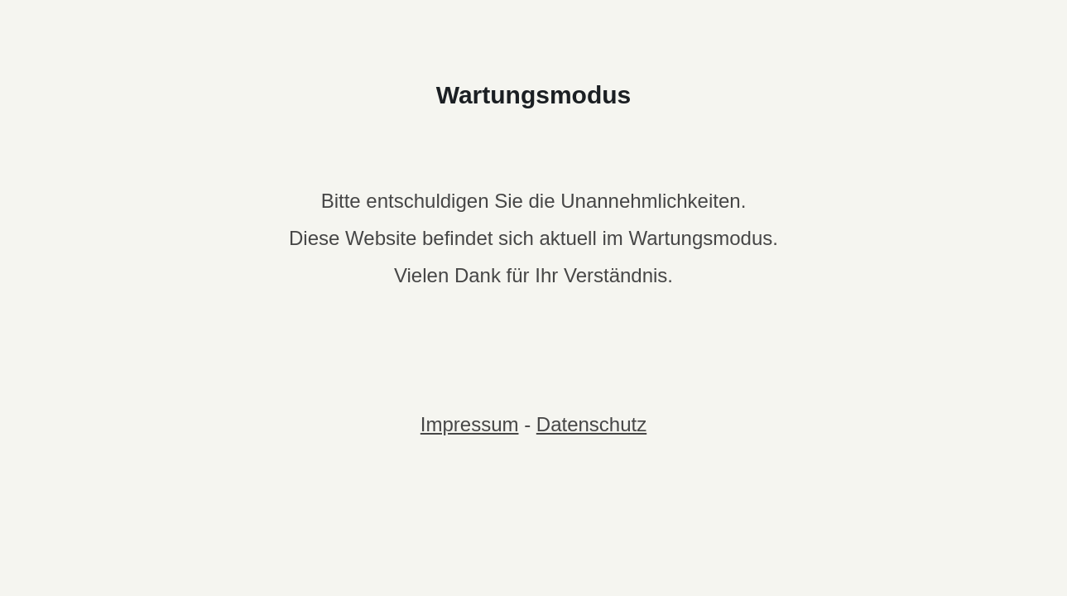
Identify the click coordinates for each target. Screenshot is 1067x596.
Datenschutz (591, 424)
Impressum (470, 424)
